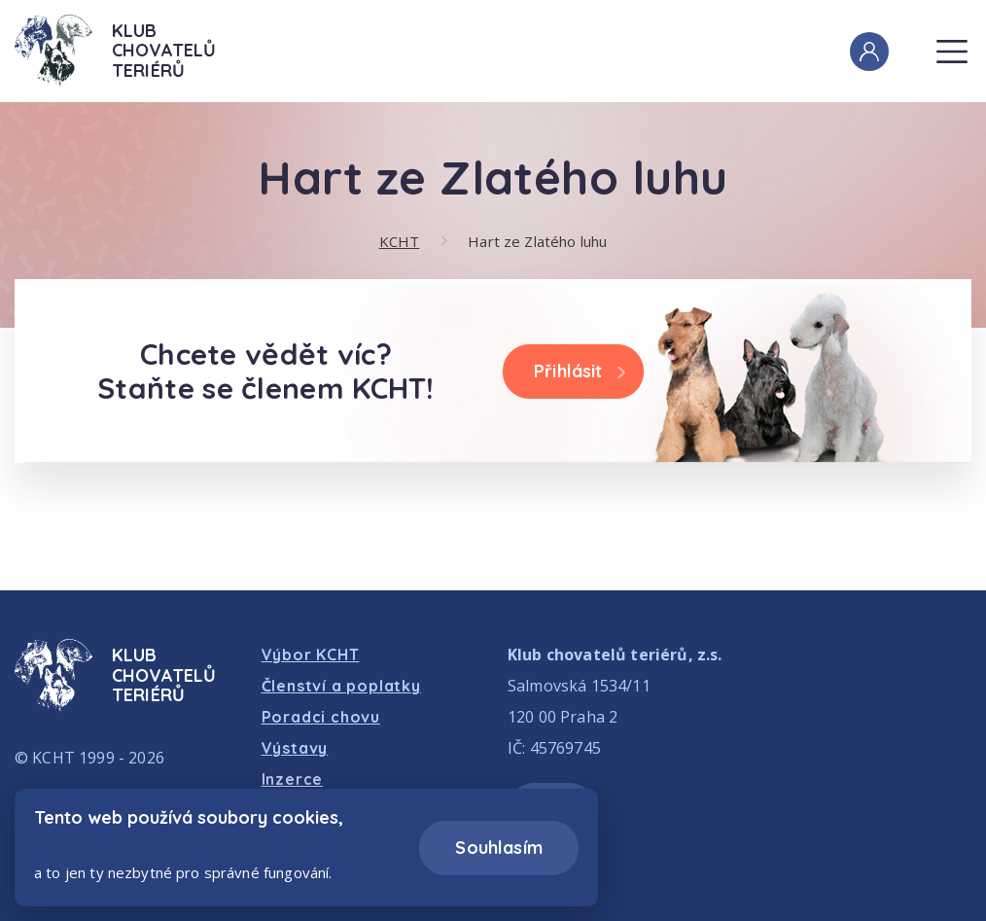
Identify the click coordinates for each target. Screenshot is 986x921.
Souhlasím (499, 847)
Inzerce (293, 779)
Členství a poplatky (341, 685)
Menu (951, 41)
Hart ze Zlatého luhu (537, 241)
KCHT (399, 241)
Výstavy (295, 748)
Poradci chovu (321, 716)
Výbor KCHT (311, 654)
